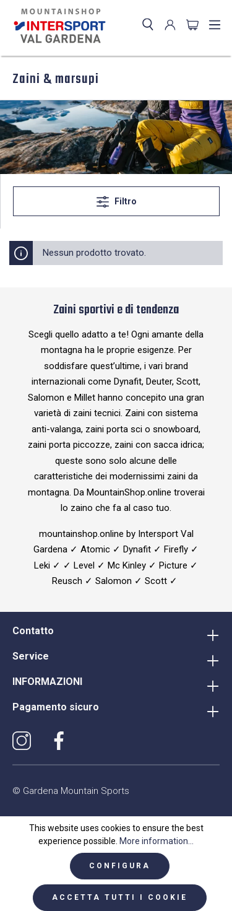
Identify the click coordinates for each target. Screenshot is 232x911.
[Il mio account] (170, 24)
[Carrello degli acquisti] (192, 24)
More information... (156, 841)
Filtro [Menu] (117, 199)
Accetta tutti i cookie (119, 897)
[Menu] (215, 24)
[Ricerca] (148, 24)
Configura (119, 865)
